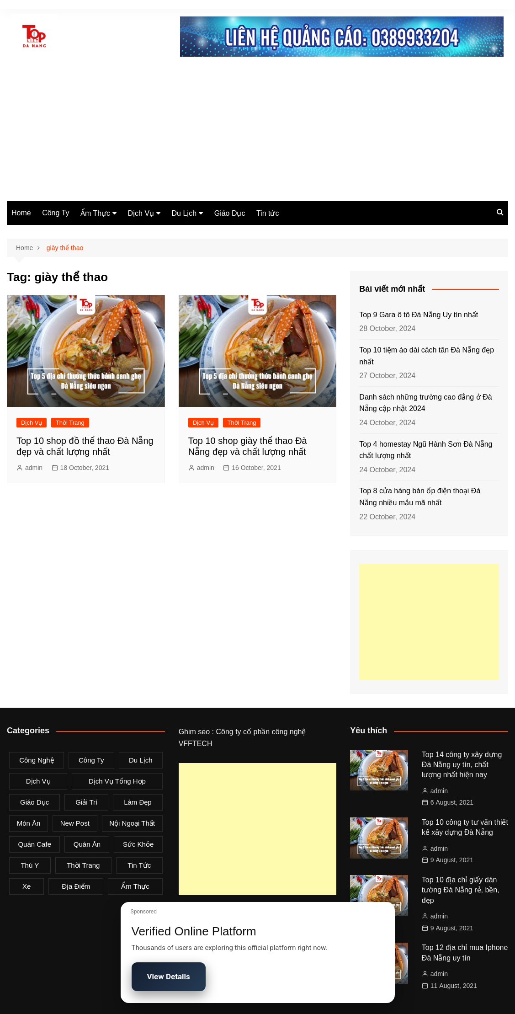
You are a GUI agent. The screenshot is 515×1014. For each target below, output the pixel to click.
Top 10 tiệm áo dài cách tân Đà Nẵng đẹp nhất (426, 356)
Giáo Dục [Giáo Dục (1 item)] (34, 802)
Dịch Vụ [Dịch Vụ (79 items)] (38, 781)
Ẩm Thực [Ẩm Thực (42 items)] (135, 886)
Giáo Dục (229, 213)
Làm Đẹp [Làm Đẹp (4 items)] (138, 802)
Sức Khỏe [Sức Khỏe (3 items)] (138, 844)
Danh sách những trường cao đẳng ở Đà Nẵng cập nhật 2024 (425, 403)
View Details (168, 976)
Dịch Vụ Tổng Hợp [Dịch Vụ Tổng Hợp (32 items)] (117, 781)
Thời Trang (70, 422)
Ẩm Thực (95, 213)
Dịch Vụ (141, 213)
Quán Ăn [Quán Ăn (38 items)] (87, 844)
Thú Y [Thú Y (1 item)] (30, 865)
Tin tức (267, 213)
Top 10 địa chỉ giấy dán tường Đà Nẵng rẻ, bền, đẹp (460, 890)
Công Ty (55, 213)
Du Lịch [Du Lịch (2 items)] (141, 760)
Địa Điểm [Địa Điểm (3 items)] (76, 886)
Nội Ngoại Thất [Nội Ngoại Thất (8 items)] (132, 823)
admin (33, 467)
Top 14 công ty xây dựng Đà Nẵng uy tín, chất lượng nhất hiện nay (462, 765)
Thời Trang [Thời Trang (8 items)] (83, 865)
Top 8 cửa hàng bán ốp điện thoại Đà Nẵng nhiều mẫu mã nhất (419, 497)
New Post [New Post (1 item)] (75, 823)
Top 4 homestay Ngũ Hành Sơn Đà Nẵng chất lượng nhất (425, 450)
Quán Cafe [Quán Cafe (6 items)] (34, 844)
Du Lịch (184, 213)
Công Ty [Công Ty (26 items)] (91, 760)
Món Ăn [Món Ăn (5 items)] (29, 823)
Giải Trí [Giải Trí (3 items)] (86, 802)
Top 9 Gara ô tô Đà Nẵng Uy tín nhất (418, 315)
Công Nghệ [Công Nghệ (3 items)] (36, 760)
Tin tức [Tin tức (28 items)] (139, 865)
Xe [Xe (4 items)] (26, 886)
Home (21, 213)
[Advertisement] (257, 133)
